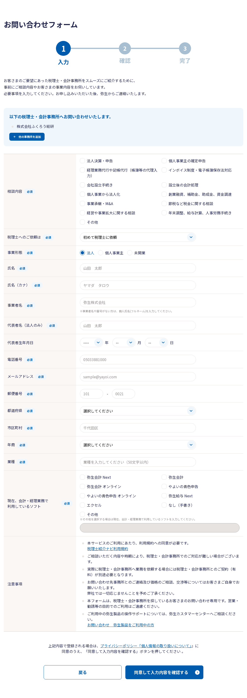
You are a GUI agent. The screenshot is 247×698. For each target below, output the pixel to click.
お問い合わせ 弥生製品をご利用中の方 (120, 625)
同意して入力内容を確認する (161, 672)
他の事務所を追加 (30, 137)
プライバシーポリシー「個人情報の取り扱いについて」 (145, 645)
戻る (82, 672)
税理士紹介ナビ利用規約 (107, 548)
